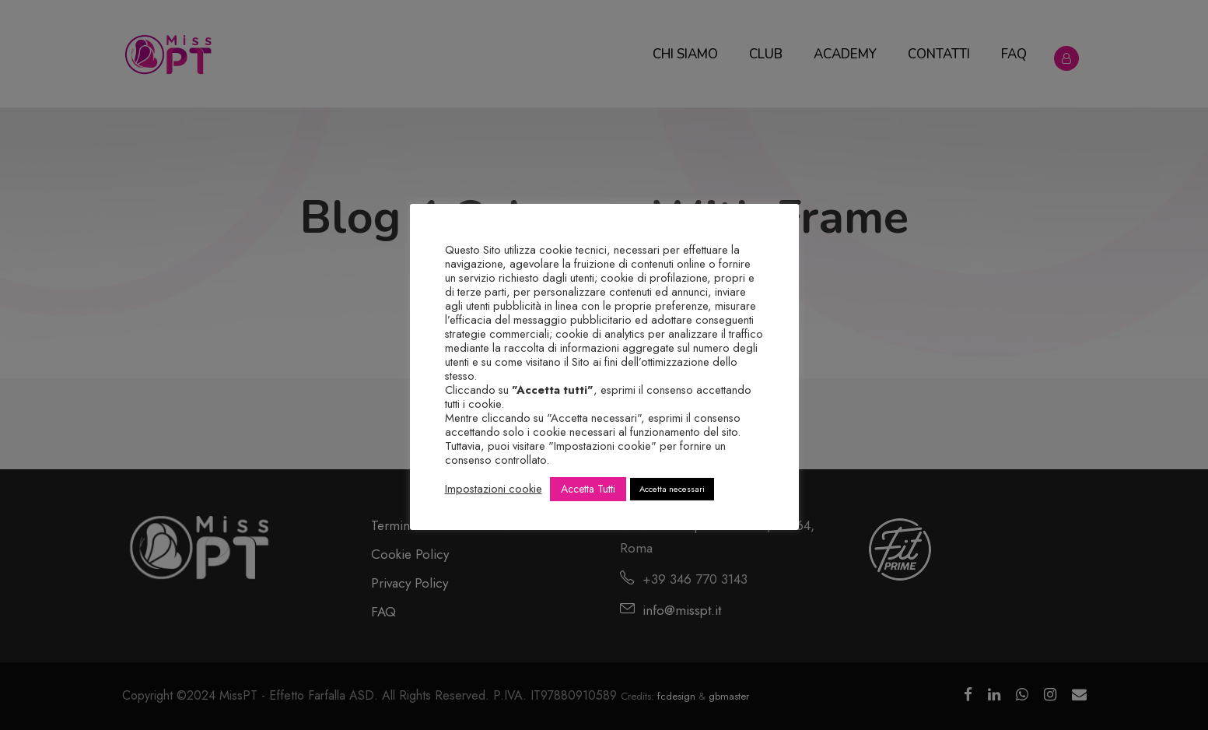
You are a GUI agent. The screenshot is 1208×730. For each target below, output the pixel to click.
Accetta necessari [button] (672, 489)
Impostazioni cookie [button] (493, 489)
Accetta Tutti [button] (588, 489)
